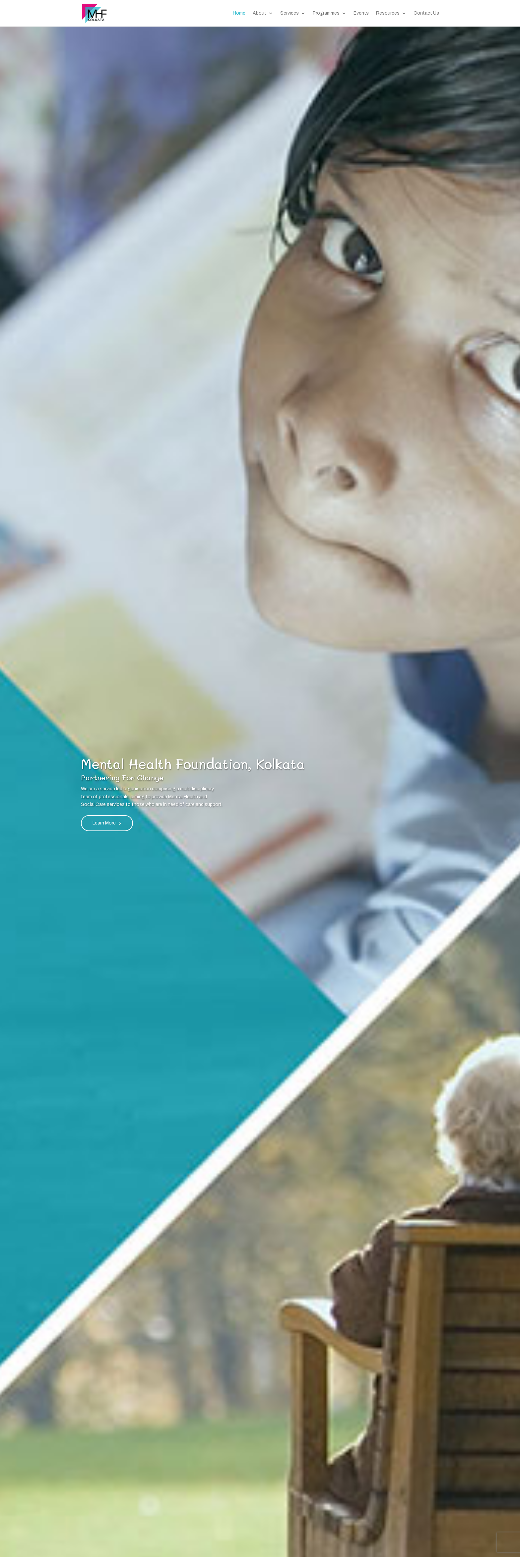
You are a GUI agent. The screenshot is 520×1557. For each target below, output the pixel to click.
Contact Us (426, 13)
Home (239, 13)
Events (361, 13)
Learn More (104, 823)
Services (289, 13)
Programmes (326, 13)
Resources (388, 13)
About (259, 13)
